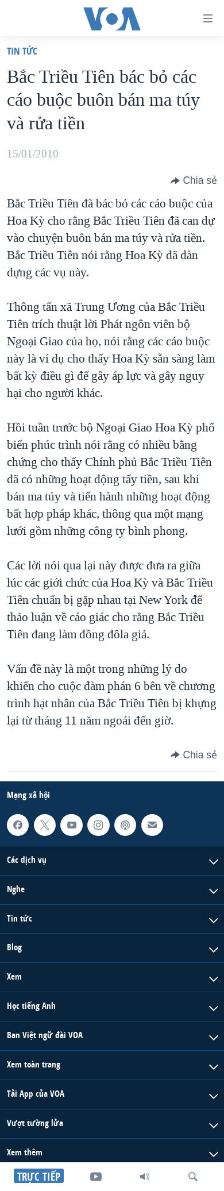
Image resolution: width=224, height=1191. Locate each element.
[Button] (194, 180)
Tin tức (22, 50)
